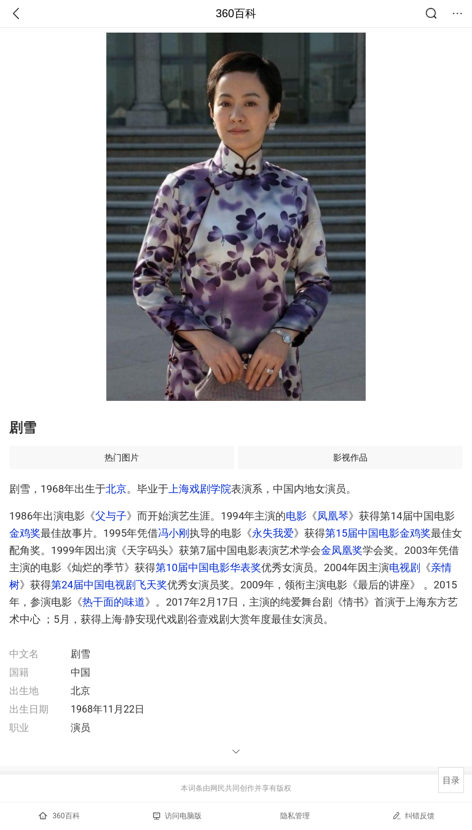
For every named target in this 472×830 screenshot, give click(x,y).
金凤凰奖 (342, 550)
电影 (296, 516)
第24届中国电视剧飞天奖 (109, 585)
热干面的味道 (113, 602)
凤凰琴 (332, 516)
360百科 (236, 13)
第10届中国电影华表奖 (208, 567)
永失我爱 (273, 533)
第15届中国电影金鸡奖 (378, 533)
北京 (116, 489)
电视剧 (404, 567)
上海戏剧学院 (199, 489)
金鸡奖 (25, 533)
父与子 (111, 516)
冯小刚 (173, 533)
